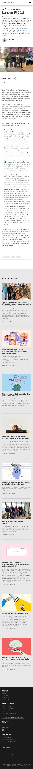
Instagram (6, 730)
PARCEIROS (5, 695)
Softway (4, 693)
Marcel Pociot (18, 138)
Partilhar (5, 83)
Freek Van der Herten (8, 32)
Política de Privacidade (16, 764)
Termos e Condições (6, 764)
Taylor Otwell (15, 30)
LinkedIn (5, 727)
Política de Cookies (26, 764)
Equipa (18, 256)
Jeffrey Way (23, 30)
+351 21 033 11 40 (9, 737)
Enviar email (7, 747)
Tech (13, 256)
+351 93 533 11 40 (10, 741)
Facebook (6, 725)
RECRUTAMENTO (6, 697)
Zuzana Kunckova (15, 187)
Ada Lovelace (8, 163)
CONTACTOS (5, 699)
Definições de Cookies (11, 765)
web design (6, 256)
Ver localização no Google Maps (13, 717)
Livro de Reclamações (21, 765)
